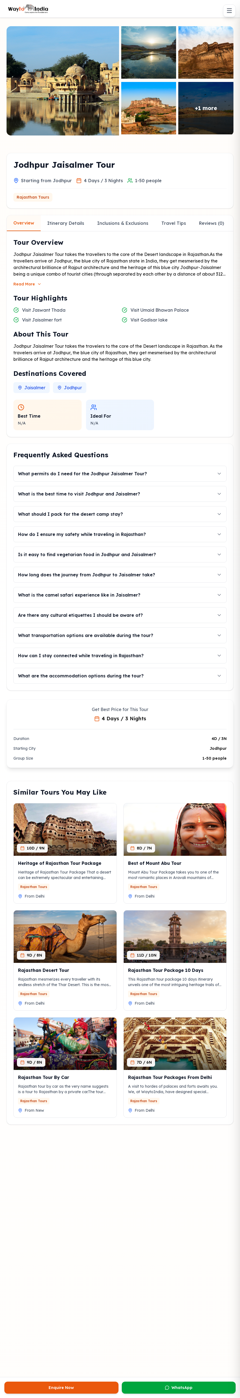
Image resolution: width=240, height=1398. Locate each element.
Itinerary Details (65, 223)
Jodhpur (69, 387)
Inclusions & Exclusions (122, 223)
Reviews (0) (211, 223)
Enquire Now (61, 1387)
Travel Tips (173, 223)
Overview (23, 223)
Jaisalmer (31, 387)
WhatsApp (178, 1387)
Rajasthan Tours (33, 197)
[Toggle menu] (229, 10)
